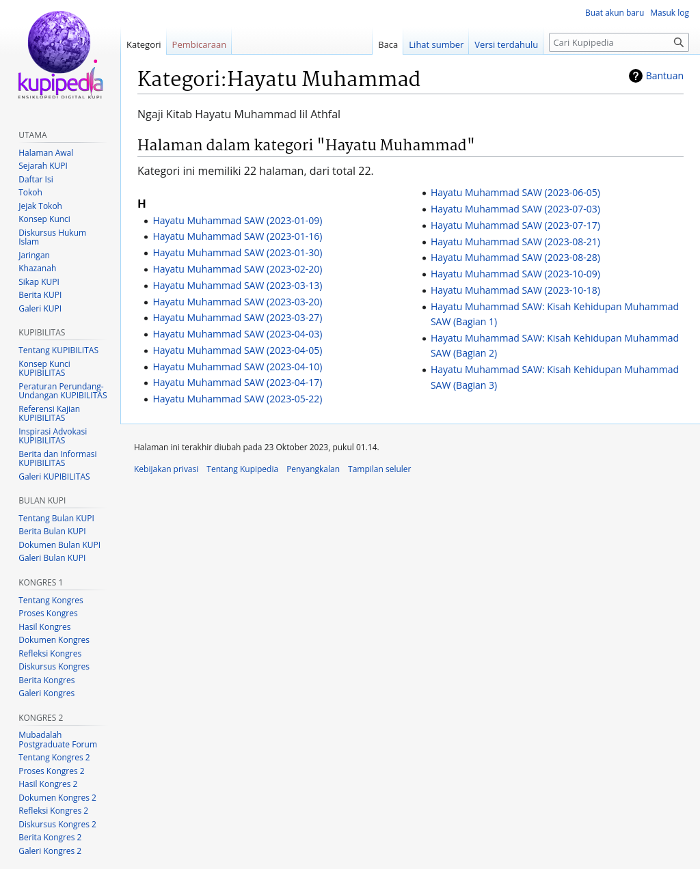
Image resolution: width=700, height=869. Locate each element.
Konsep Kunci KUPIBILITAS (44, 368)
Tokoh (30, 192)
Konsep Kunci (44, 219)
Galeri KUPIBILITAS (54, 476)
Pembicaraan (199, 44)
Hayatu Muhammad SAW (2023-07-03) (515, 208)
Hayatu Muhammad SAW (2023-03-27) (237, 317)
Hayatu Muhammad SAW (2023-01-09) (237, 220)
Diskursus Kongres (54, 666)
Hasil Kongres (44, 627)
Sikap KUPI (38, 282)
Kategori (143, 44)
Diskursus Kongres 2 (57, 824)
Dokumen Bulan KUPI (59, 545)
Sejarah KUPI (43, 165)
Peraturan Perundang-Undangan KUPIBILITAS (62, 391)
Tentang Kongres (50, 600)
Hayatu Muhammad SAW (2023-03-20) (237, 301)
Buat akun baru (614, 12)
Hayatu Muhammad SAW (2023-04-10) (237, 366)
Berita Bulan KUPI (51, 531)
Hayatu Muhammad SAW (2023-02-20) (237, 268)
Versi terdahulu (506, 44)
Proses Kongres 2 (51, 771)
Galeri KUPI (40, 308)
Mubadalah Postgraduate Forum (57, 739)
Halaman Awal (45, 152)
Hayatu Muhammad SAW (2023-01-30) (237, 252)
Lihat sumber (436, 44)
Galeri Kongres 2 (49, 851)
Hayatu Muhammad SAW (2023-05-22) (237, 398)
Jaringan (34, 255)
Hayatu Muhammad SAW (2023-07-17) (515, 225)
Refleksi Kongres (49, 653)
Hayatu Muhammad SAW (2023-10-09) (515, 273)
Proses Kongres (47, 613)
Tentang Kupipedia (242, 469)
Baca (388, 44)
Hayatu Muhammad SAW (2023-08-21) (515, 241)
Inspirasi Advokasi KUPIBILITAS (52, 436)
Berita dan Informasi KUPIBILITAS (57, 458)
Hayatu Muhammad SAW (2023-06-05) (515, 192)
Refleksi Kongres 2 (53, 810)
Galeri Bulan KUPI (51, 558)
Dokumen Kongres (54, 640)
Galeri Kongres (46, 693)
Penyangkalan (313, 469)
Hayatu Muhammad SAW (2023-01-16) (237, 236)
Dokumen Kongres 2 (57, 797)
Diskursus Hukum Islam (52, 237)
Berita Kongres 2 (49, 837)
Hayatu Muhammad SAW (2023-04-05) (237, 350)
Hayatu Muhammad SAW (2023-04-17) (237, 382)
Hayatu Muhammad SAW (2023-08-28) (515, 257)
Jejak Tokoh (40, 206)
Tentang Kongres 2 (54, 757)
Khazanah (37, 268)
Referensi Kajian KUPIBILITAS (49, 413)
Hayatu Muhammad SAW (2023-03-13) (237, 285)
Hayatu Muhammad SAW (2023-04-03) (237, 333)
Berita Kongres (46, 680)
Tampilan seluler (379, 469)
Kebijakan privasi (166, 469)
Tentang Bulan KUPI (56, 518)
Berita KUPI (40, 295)
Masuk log (669, 12)
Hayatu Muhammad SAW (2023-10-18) (515, 290)
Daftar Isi (35, 179)
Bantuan (665, 75)
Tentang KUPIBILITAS (58, 350)
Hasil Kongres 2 (47, 784)
